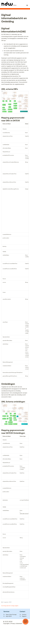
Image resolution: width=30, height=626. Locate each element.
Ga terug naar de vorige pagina (9, 606)
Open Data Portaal (10, 614)
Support (23, 616)
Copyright (6, 623)
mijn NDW (8, 616)
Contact (23, 614)
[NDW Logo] (8, 5)
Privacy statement (16, 623)
